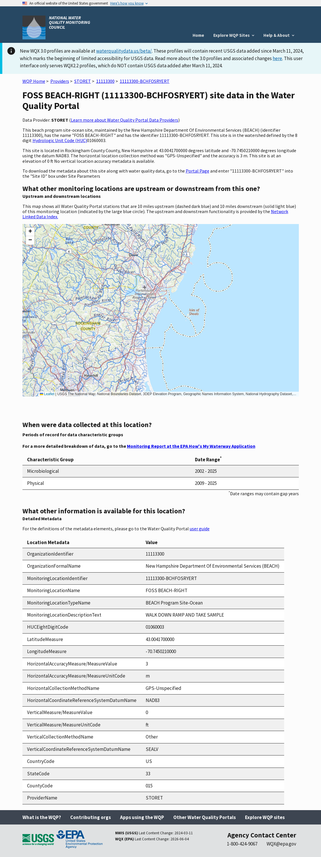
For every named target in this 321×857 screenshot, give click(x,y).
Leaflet (47, 394)
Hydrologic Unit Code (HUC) (60, 140)
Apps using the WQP (142, 817)
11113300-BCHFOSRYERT (145, 81)
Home (198, 35)
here (277, 58)
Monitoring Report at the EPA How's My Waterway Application (191, 446)
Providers (59, 81)
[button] (30, 231)
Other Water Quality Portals (204, 817)
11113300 (105, 81)
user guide (200, 528)
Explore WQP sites (265, 817)
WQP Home (33, 81)
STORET (82, 81)
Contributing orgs (90, 817)
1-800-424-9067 (242, 844)
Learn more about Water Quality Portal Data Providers (124, 120)
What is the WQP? (41, 817)
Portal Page (197, 171)
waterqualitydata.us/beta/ (124, 51)
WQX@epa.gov (281, 844)
